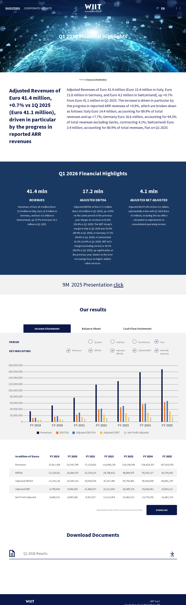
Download (162, 510)
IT (157, 8)
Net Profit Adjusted (162, 352)
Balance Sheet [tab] (91, 328)
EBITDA (95, 350)
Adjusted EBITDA (118, 352)
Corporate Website (38, 8)
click (119, 284)
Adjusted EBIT (142, 350)
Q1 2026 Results (35, 553)
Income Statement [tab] (47, 328)
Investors (12, 8)
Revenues (74, 350)
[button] (172, 554)
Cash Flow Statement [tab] (137, 328)
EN (163, 8)
